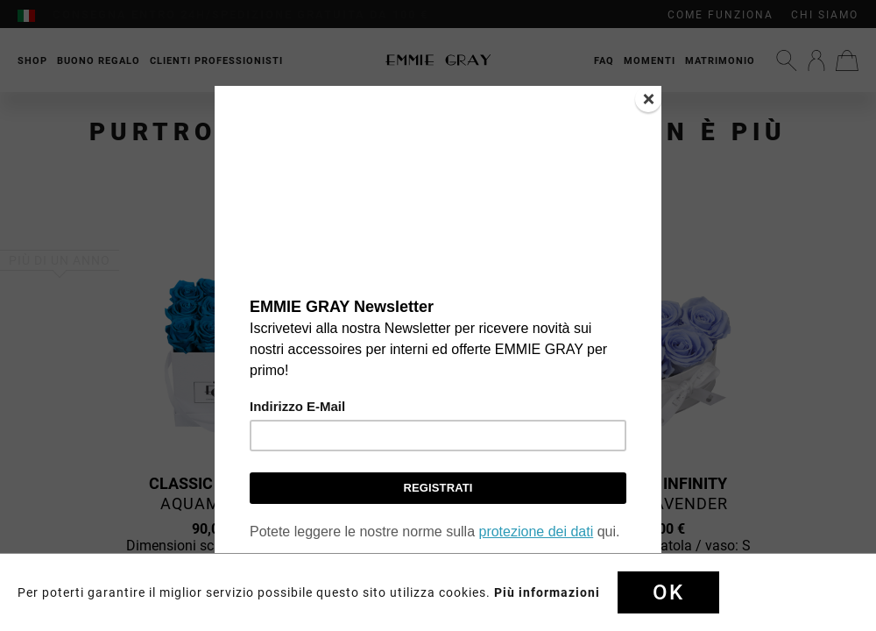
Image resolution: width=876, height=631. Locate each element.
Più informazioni (547, 592)
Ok (668, 592)
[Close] (648, 99)
